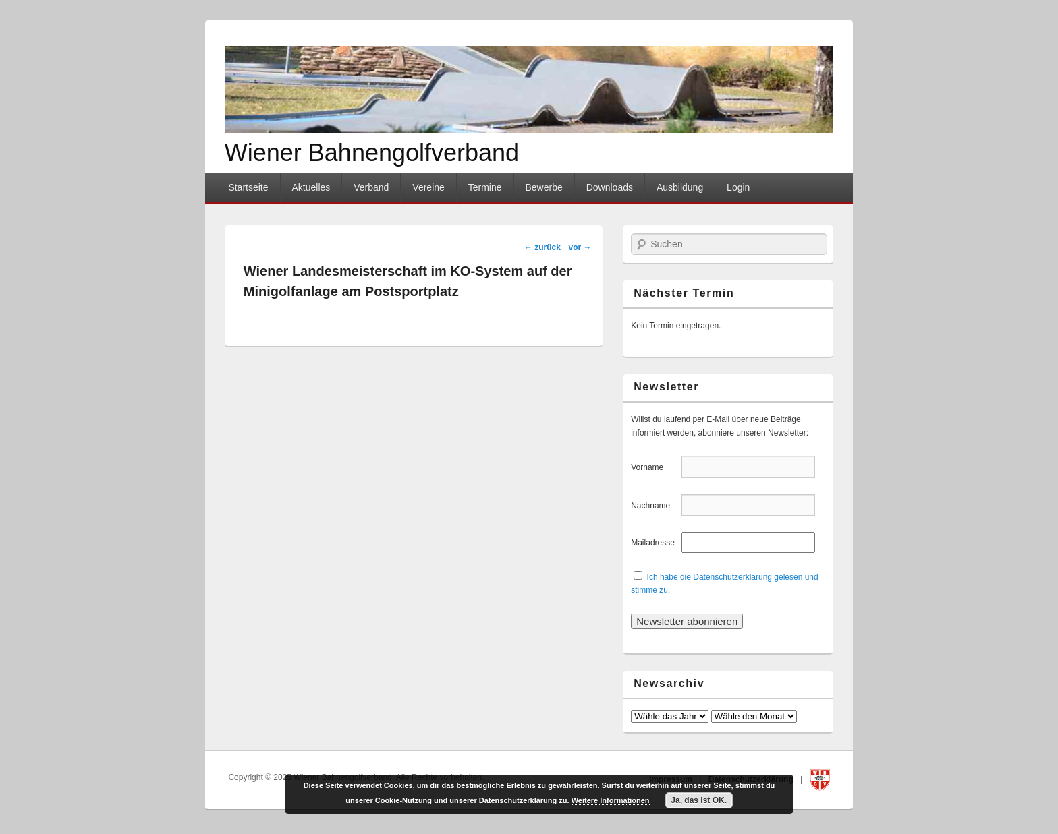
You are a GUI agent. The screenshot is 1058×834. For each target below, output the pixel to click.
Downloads (609, 187)
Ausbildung (680, 187)
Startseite (248, 187)
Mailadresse (655, 542)
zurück (542, 247)
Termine (485, 187)
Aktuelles (310, 187)
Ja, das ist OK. (699, 800)
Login (738, 187)
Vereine (428, 187)
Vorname (655, 467)
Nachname (655, 505)
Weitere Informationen (611, 800)
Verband (371, 187)
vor (580, 247)
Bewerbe (543, 187)
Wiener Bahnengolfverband (372, 153)
